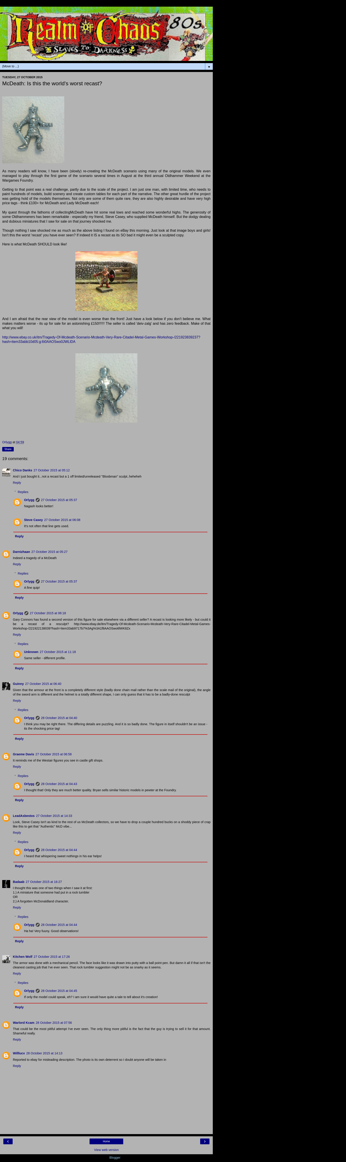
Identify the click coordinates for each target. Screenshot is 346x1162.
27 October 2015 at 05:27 (49, 552)
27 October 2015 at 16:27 (44, 882)
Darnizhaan (21, 552)
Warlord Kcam (23, 1022)
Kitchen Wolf (22, 956)
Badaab (18, 882)
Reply (17, 482)
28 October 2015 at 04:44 (59, 850)
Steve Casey (33, 520)
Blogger (114, 1157)
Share (8, 449)
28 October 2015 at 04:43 (59, 784)
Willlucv (19, 1053)
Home (106, 1141)
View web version (106, 1150)
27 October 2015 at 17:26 (52, 956)
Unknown (31, 652)
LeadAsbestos (24, 816)
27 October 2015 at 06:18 (48, 613)
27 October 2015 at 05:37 (59, 500)
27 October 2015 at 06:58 (53, 754)
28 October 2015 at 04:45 (59, 991)
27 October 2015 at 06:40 (43, 684)
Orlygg (29, 500)
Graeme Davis (23, 754)
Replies (23, 492)
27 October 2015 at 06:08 (62, 520)
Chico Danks (22, 470)
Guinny (18, 684)
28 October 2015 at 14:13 (44, 1053)
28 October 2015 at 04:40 (59, 718)
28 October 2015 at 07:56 (54, 1022)
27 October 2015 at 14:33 (54, 816)
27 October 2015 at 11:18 (58, 652)
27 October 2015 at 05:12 (51, 470)
